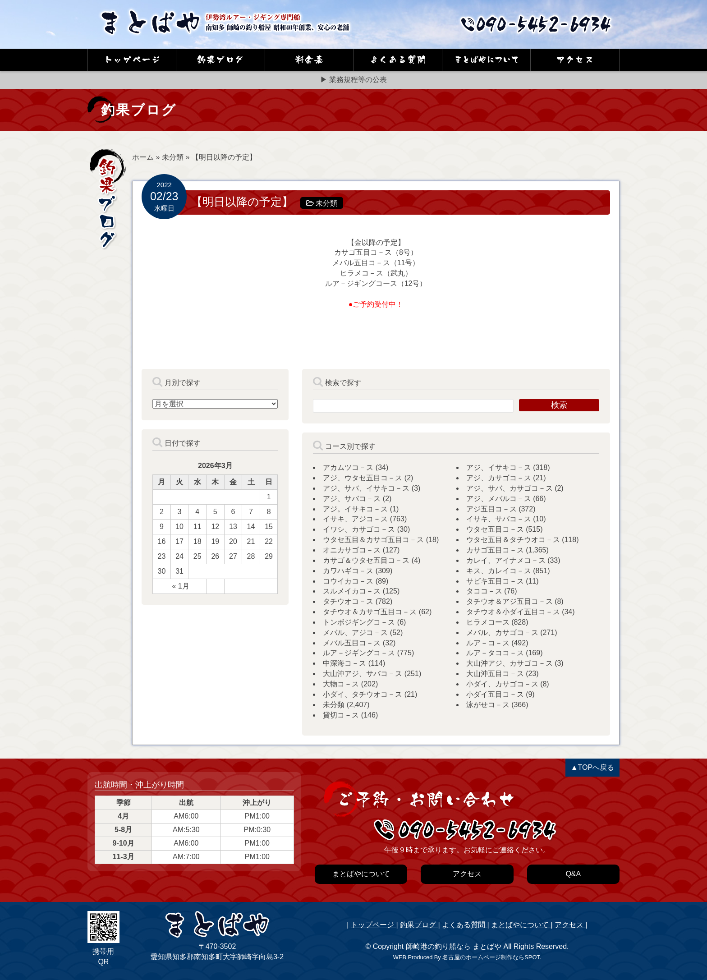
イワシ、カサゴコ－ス (359, 529)
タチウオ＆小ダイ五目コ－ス (513, 612)
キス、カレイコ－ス (498, 571)
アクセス (570, 925)
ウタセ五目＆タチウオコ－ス (513, 539)
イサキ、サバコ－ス (498, 519)
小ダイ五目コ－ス (495, 694)
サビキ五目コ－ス (495, 581)
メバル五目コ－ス (352, 643)
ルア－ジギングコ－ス (359, 653)
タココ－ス (484, 591)
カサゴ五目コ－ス (495, 550)
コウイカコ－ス (348, 581)
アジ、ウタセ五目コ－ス (362, 478)
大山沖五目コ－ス (495, 673)
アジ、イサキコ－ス (498, 467)
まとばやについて (521, 925)
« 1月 (180, 586)
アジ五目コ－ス (491, 509)
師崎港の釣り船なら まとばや (453, 946)
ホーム (143, 157)
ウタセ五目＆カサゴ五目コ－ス (373, 539)
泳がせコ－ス (488, 705)
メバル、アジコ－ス (355, 632)
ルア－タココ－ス (495, 653)
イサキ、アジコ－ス (355, 519)
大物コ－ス (341, 684)
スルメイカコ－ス (352, 591)
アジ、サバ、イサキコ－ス (366, 488)
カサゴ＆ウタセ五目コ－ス (366, 560)
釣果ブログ (419, 925)
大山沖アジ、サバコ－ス (362, 673)
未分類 (173, 157)
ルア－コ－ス (488, 643)
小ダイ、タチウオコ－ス (362, 694)
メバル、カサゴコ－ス (502, 632)
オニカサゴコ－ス (352, 550)
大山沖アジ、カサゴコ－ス (509, 663)
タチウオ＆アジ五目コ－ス (509, 601)
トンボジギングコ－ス (359, 622)
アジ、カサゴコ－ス (498, 478)
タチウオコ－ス (348, 601)
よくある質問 (464, 925)
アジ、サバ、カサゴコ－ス (509, 488)
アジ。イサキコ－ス (355, 509)
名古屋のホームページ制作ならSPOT (490, 957)
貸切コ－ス (341, 715)
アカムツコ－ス (348, 467)
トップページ (373, 925)
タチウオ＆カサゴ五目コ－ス (370, 612)
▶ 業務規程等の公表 (353, 79)
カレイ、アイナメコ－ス (506, 560)
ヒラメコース (488, 622)
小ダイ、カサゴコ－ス (502, 684)
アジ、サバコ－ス (352, 498)
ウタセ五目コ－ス (495, 529)
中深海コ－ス (344, 663)
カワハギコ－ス (348, 571)
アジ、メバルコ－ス (498, 498)
